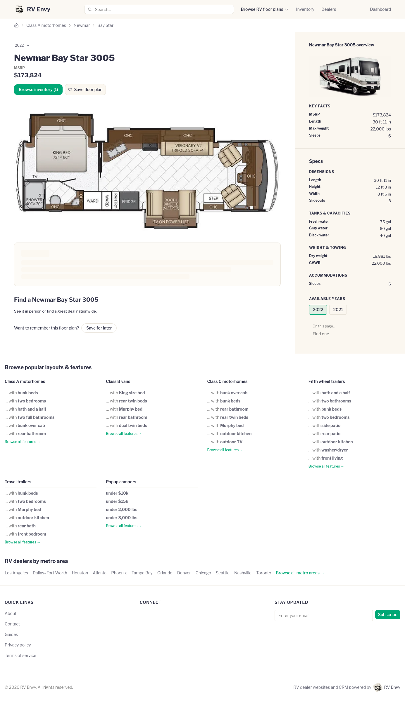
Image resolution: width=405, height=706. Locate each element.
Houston (80, 572)
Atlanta (99, 572)
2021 (338, 309)
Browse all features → (22, 442)
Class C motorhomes (227, 381)
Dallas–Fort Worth (50, 572)
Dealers (328, 9)
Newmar (82, 25)
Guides (11, 634)
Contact (12, 623)
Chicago (203, 572)
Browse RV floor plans (262, 9)
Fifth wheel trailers (327, 381)
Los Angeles (16, 572)
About (10, 613)
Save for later (99, 327)
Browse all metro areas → (300, 572)
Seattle (223, 572)
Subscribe (387, 614)
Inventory (305, 9)
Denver (184, 572)
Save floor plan (85, 89)
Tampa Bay (142, 572)
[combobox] (159, 9)
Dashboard (380, 9)
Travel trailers (18, 481)
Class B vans (118, 381)
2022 (318, 309)
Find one (321, 333)
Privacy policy (18, 644)
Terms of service (20, 655)
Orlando (165, 572)
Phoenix (119, 572)
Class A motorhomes (46, 25)
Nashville (242, 572)
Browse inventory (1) (38, 89)
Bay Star (105, 25)
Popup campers (121, 481)
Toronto (263, 572)
